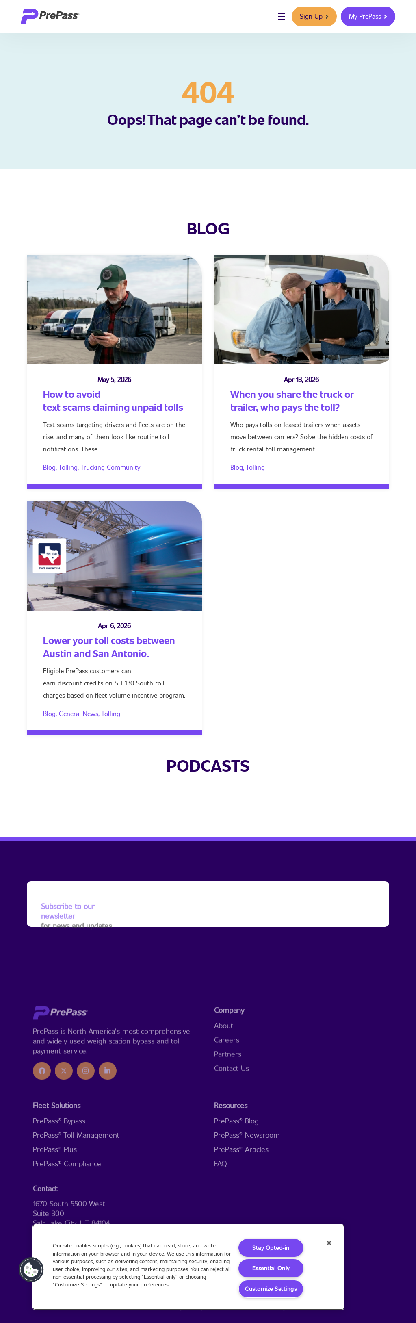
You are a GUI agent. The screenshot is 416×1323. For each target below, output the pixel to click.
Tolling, (69, 467)
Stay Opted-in (271, 1247)
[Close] (327, 1243)
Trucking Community (110, 467)
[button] (31, 1269)
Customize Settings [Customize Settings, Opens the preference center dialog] (270, 1289)
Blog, (50, 467)
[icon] (42, 1122)
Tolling (255, 467)
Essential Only (270, 1268)
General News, (80, 713)
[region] (188, 1266)
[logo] (50, 16)
